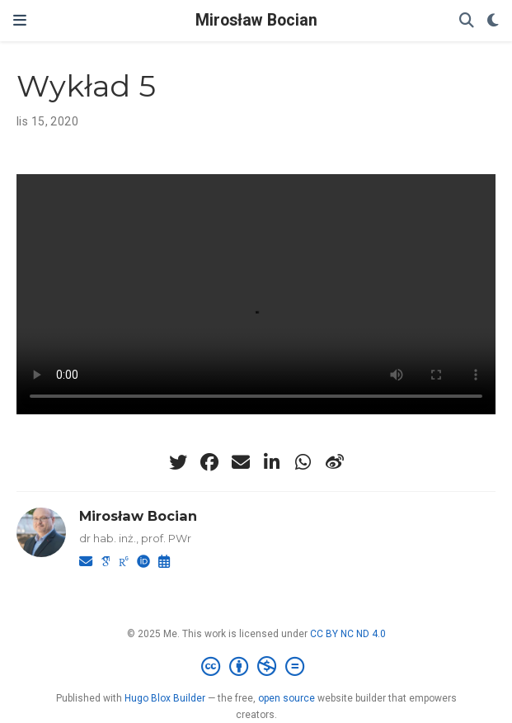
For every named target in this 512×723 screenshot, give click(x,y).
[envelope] (240, 462)
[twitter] (178, 462)
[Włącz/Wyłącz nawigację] (19, 20)
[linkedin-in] (272, 462)
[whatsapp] (303, 462)
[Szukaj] (466, 21)
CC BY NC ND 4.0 (348, 634)
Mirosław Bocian (256, 20)
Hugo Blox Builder (164, 698)
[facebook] (209, 462)
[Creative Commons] (256, 667)
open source (286, 698)
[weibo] (334, 462)
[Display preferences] (493, 21)
